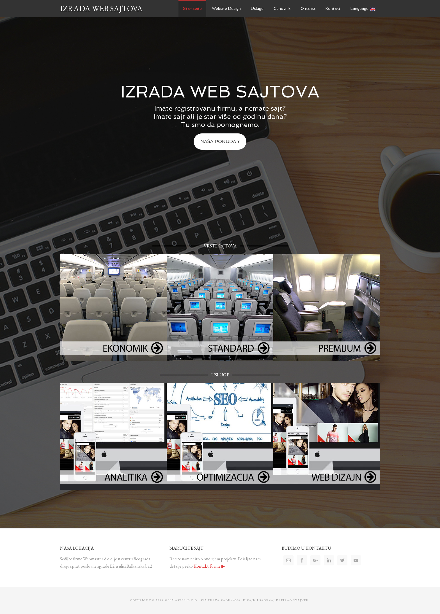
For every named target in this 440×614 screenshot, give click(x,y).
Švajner (301, 600)
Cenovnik (282, 8)
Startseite (192, 8)
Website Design (226, 8)
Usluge (257, 8)
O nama (308, 8)
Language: (362, 8)
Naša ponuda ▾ (220, 141)
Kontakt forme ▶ (209, 566)
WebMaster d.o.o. (181, 600)
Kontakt (333, 8)
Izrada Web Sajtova (101, 8)
